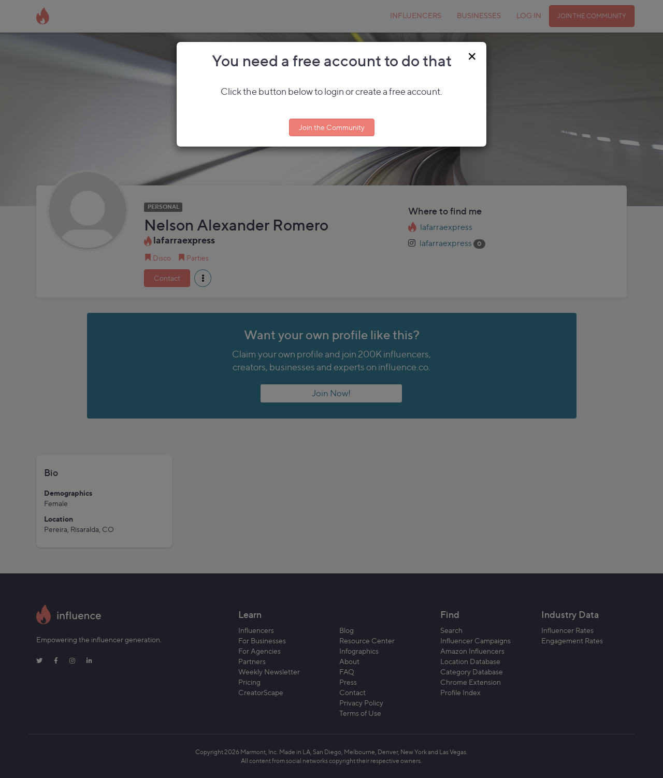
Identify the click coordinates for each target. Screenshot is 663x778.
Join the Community (332, 127)
